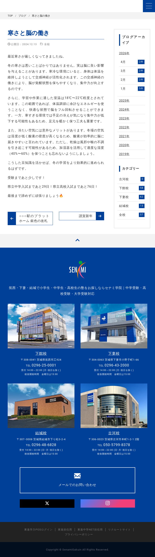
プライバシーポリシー (79, 534)
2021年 (124, 136)
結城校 (132, 206)
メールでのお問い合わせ (77, 479)
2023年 (124, 118)
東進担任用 (65, 529)
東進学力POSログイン (38, 529)
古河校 (132, 179)
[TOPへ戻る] (77, 241)
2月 (133, 80)
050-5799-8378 (116, 444)
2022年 (124, 127)
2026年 (124, 53)
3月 (133, 71)
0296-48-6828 (44, 444)
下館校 (132, 188)
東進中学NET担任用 (90, 529)
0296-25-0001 (44, 365)
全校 (47, 44)
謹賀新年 (91, 216)
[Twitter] (47, 503)
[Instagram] (108, 503)
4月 (133, 62)
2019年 (124, 154)
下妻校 (132, 197)
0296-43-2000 (117, 365)
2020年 (124, 145)
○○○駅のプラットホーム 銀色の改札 (28, 218)
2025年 (124, 100)
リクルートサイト (119, 529)
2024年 (124, 109)
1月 (133, 88)
